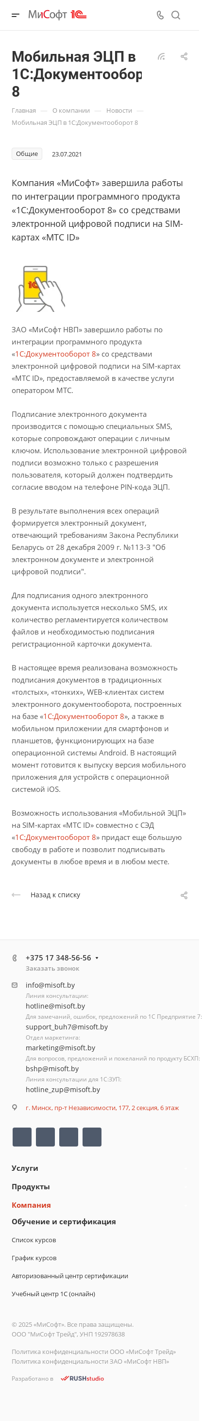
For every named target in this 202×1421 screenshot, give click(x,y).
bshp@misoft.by (52, 1068)
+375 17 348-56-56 (58, 957)
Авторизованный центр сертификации (70, 1275)
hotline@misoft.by (55, 1005)
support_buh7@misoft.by (67, 1026)
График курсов (34, 1257)
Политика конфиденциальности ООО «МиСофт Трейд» (94, 1351)
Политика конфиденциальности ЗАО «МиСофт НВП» (90, 1361)
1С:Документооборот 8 (55, 354)
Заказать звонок (52, 968)
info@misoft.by (50, 985)
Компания (31, 1205)
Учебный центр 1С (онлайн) (53, 1293)
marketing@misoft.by (60, 1047)
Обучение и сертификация (64, 1221)
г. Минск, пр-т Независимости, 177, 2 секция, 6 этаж (102, 1107)
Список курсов (34, 1239)
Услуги (25, 1168)
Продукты (31, 1186)
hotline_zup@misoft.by (63, 1089)
